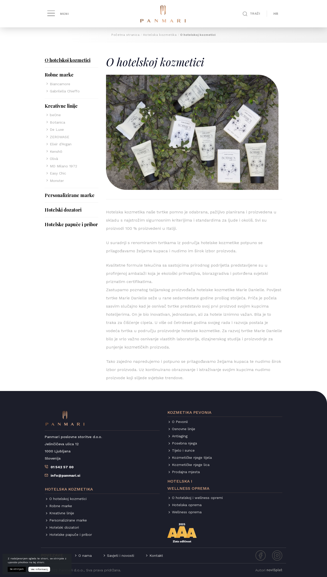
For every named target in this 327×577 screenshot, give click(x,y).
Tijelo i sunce (183, 450)
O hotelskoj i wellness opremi (197, 498)
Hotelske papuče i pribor (71, 224)
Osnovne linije (183, 429)
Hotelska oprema (187, 505)
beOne (55, 115)
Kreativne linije (61, 106)
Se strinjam (17, 570)
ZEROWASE (59, 137)
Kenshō (56, 151)
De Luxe (57, 129)
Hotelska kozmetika (160, 35)
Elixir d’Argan (61, 144)
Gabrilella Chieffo (65, 91)
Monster (57, 181)
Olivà (54, 159)
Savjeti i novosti (120, 555)
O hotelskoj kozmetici (67, 60)
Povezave (52, 555)
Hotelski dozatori (63, 210)
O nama (85, 555)
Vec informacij (39, 570)
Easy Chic (58, 173)
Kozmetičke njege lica (190, 465)
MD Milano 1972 (63, 166)
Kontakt (156, 555)
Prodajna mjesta (186, 472)
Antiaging (180, 436)
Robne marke (59, 75)
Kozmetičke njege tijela (192, 457)
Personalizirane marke (70, 195)
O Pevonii (180, 422)
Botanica (57, 122)
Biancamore (60, 84)
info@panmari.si (65, 475)
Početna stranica (125, 35)
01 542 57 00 (62, 467)
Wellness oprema (187, 512)
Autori (268, 570)
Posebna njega (184, 443)
